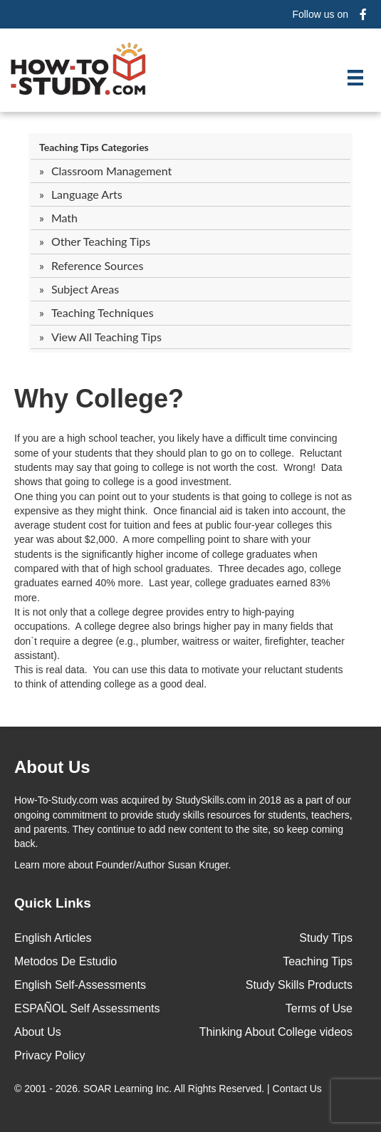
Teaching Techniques (102, 312)
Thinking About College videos (276, 1032)
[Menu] (355, 78)
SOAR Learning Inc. (127, 1088)
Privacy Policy (49, 1055)
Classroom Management (111, 170)
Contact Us (299, 1088)
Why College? (99, 398)
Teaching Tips (318, 961)
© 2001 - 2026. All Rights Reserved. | (169, 1088)
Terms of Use (319, 1008)
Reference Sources (97, 265)
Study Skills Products (299, 985)
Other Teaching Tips (100, 241)
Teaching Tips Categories (94, 147)
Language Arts (86, 194)
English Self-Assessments (80, 985)
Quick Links (52, 902)
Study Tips (326, 938)
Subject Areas (85, 289)
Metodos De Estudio (65, 961)
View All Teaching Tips (106, 336)
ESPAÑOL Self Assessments (87, 1008)
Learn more (40, 865)
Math (64, 217)
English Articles (53, 938)
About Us (37, 1032)
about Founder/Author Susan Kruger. (122, 865)
